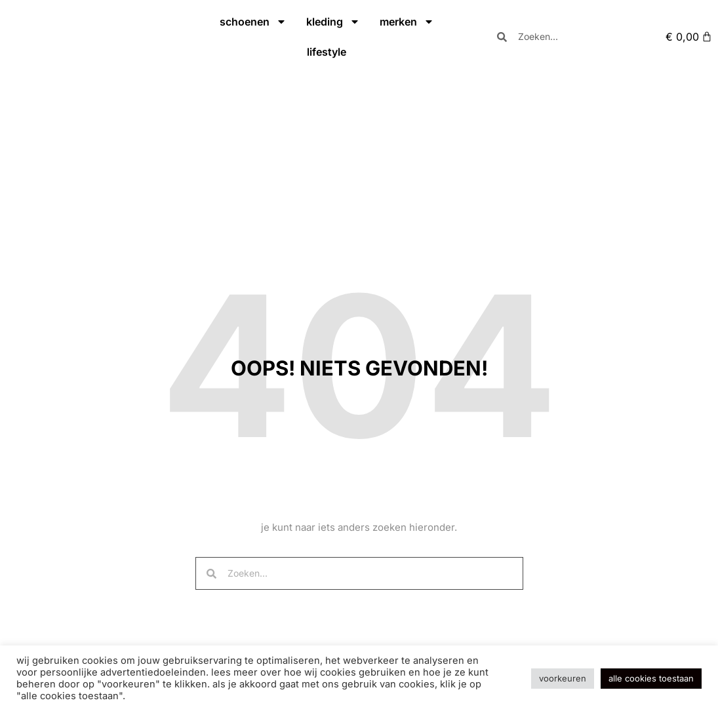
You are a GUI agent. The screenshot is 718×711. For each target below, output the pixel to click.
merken (407, 21)
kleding (333, 21)
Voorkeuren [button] (562, 678)
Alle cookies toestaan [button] (651, 678)
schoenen (253, 21)
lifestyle (326, 51)
